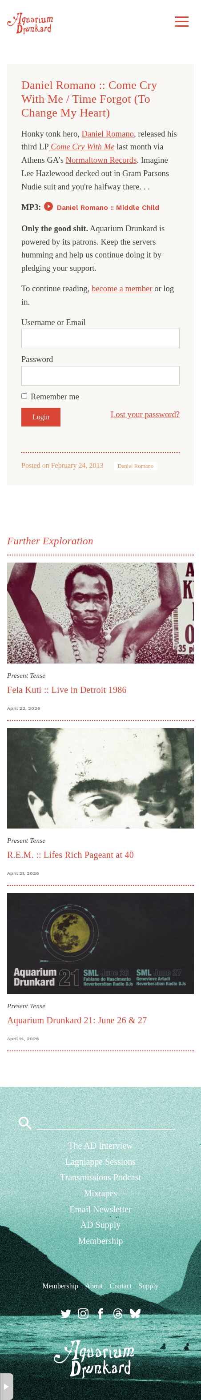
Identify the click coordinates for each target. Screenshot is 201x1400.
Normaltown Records (101, 160)
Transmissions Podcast (100, 1177)
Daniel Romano (108, 133)
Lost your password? (145, 414)
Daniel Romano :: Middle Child (108, 207)
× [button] (6, 1386)
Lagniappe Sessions (100, 1162)
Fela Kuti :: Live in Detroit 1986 (67, 690)
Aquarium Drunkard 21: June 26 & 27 (77, 1020)
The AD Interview (100, 1146)
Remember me (55, 396)
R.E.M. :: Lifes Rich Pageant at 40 (70, 855)
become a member (122, 288)
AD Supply (100, 1225)
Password (37, 359)
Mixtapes (100, 1193)
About (94, 1286)
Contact (120, 1286)
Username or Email (53, 322)
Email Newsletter (100, 1209)
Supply (148, 1286)
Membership (100, 1241)
